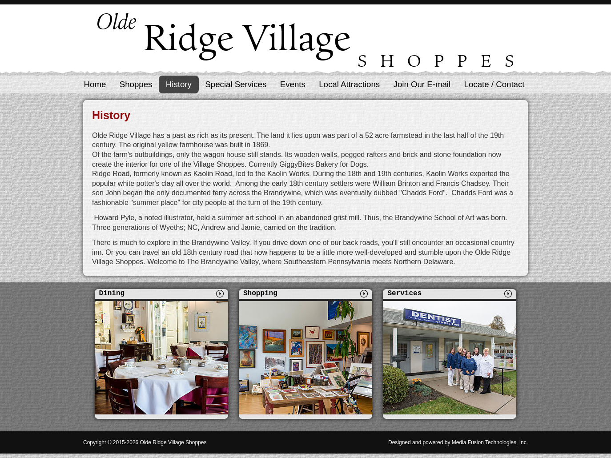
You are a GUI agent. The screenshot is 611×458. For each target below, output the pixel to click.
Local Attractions (349, 84)
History (179, 84)
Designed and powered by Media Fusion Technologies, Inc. (458, 442)
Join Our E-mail (422, 84)
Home (95, 84)
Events (293, 84)
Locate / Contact (494, 84)
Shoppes (136, 84)
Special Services (235, 84)
